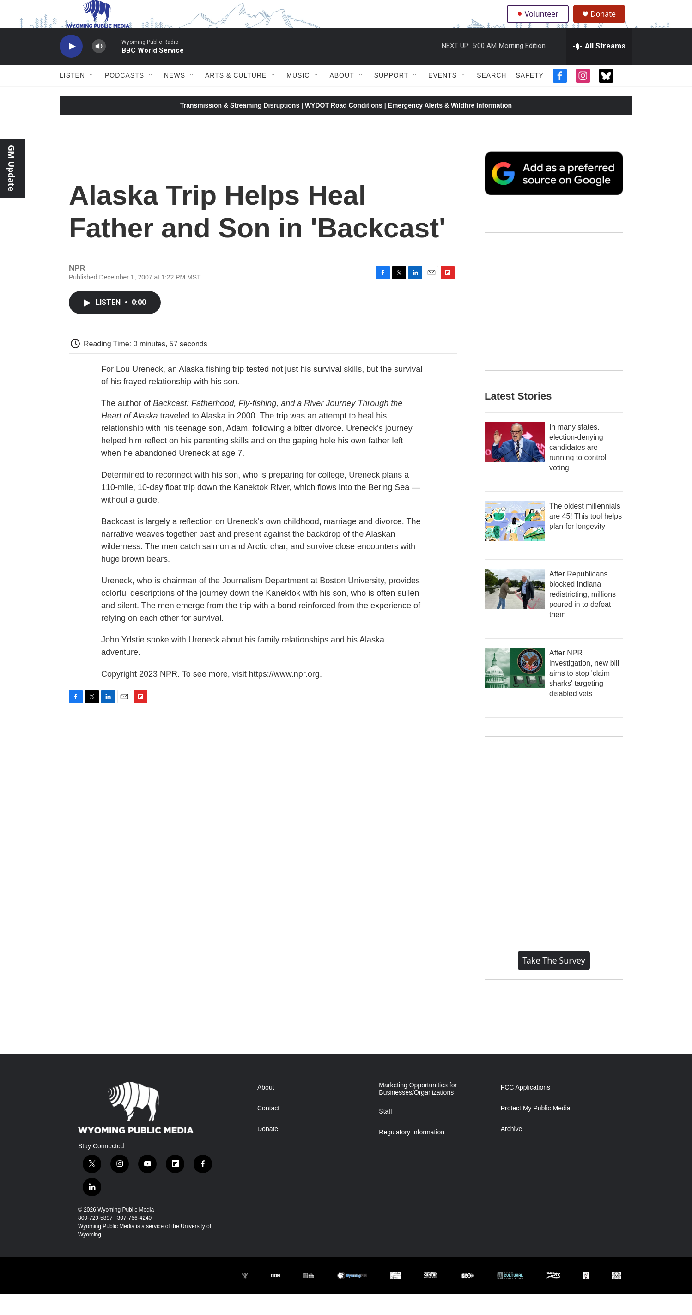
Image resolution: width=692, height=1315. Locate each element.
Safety (529, 96)
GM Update (11, 168)
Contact (268, 1129)
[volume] (99, 67)
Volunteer (540, 24)
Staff (385, 1132)
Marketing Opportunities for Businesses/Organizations (418, 1110)
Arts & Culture (236, 96)
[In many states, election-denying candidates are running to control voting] (515, 463)
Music (298, 96)
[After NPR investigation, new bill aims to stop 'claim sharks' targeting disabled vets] (515, 689)
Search (491, 96)
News (174, 96)
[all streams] (599, 66)
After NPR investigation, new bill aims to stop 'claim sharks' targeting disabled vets (584, 694)
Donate (609, 24)
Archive (511, 1149)
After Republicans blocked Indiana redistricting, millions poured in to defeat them (582, 615)
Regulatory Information (411, 1153)
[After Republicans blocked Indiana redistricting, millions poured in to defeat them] (515, 610)
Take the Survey (553, 981)
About (341, 96)
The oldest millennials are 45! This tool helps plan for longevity (585, 537)
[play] (71, 67)
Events (442, 96)
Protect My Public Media (536, 1129)
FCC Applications (525, 1108)
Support (391, 96)
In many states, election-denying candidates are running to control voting (578, 468)
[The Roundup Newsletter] (554, 322)
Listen (72, 96)
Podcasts (124, 96)
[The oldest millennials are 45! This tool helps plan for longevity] (515, 542)
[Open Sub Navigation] (92, 96)
